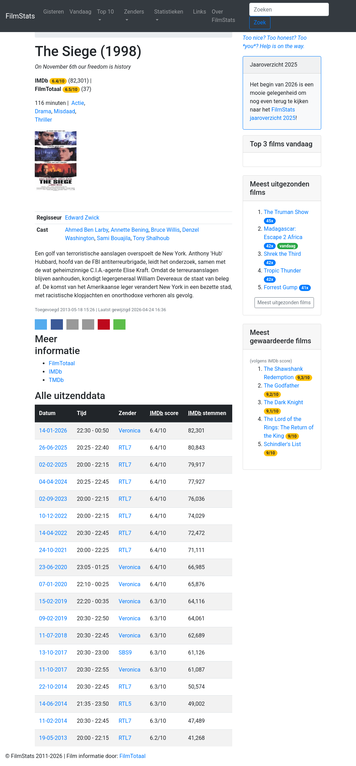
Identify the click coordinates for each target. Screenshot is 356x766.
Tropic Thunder (282, 270)
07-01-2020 (53, 584)
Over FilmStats (223, 15)
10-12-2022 (53, 516)
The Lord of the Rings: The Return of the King (289, 427)
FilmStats (20, 16)
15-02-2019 (53, 601)
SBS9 (125, 652)
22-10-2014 (53, 686)
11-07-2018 (53, 635)
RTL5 (125, 703)
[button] (41, 324)
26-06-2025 (53, 447)
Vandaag (80, 11)
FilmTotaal (62, 363)
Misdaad (64, 111)
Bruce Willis (165, 230)
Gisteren (53, 11)
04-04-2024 (53, 481)
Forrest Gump (281, 287)
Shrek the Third (282, 254)
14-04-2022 (53, 533)
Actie (77, 103)
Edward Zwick (82, 217)
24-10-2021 (53, 550)
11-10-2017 (53, 669)
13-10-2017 (53, 652)
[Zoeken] (289, 9)
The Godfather (281, 385)
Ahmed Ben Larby (86, 230)
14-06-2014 (53, 703)
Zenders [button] (134, 11)
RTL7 (125, 447)
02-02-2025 (53, 464)
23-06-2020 (53, 567)
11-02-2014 (53, 721)
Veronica (129, 430)
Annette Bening (129, 230)
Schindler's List (282, 444)
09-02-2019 (53, 618)
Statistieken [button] (169, 11)
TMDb (56, 380)
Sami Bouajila (113, 238)
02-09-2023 (53, 499)
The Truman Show (286, 212)
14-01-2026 (53, 430)
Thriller (43, 119)
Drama (43, 111)
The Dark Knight (283, 402)
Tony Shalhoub (151, 238)
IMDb (55, 371)
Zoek (260, 22)
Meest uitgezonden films (284, 302)
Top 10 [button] (105, 11)
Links (199, 11)
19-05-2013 (53, 738)
